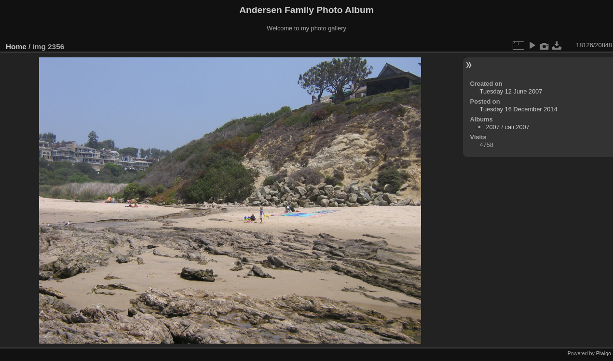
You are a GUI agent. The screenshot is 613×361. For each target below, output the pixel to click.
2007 (492, 127)
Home (16, 46)
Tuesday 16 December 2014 (519, 109)
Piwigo (603, 353)
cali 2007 (517, 127)
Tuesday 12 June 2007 (511, 91)
